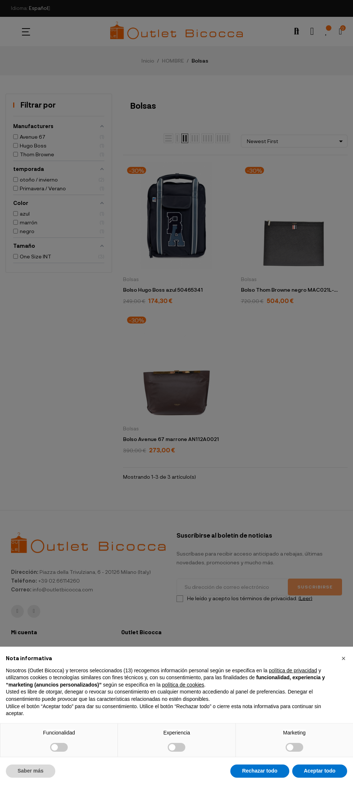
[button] (343, 658)
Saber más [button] (31, 771)
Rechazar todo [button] (259, 771)
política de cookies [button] (183, 685)
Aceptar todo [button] (319, 771)
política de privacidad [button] (293, 670)
